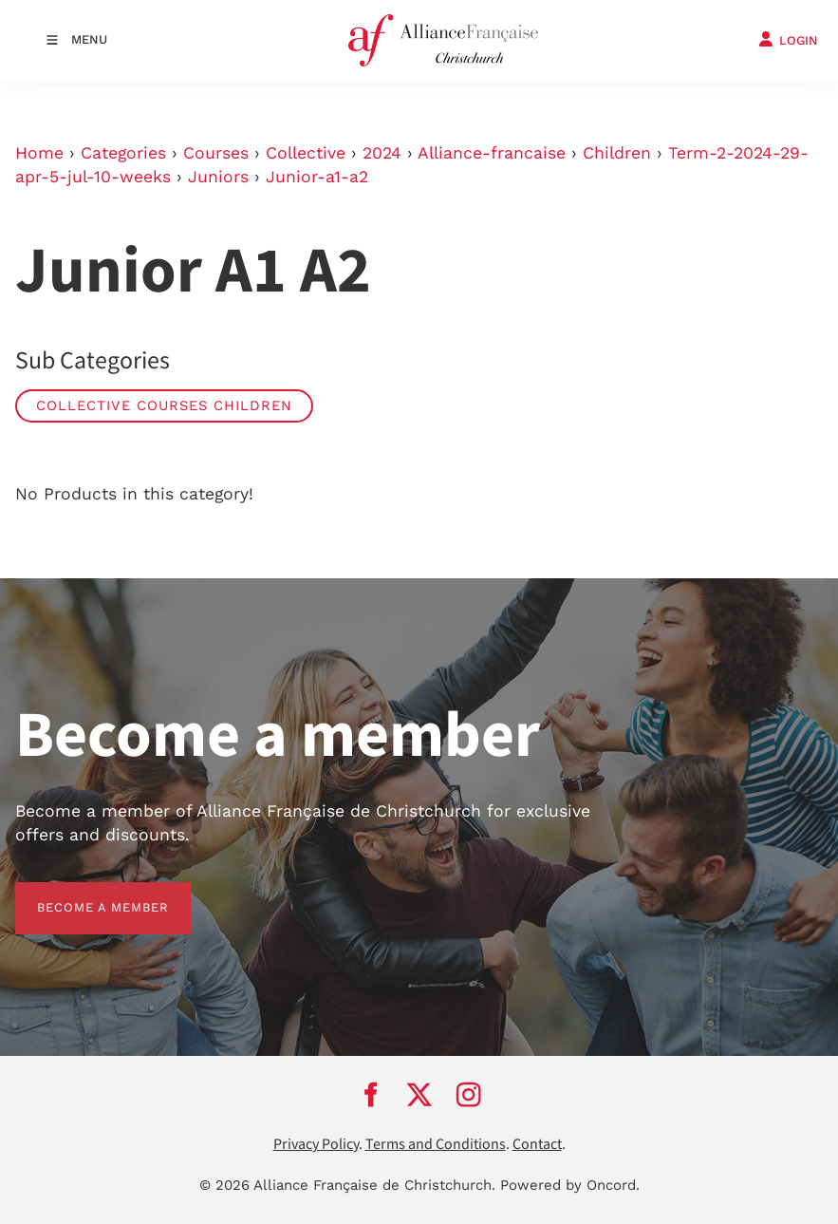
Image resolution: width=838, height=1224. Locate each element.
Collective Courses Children (164, 405)
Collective (305, 152)
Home (39, 152)
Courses (216, 152)
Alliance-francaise (492, 152)
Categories (123, 152)
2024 (382, 152)
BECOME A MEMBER (81, 893)
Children (617, 152)
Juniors (218, 176)
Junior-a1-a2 (317, 176)
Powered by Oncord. (570, 1185)
